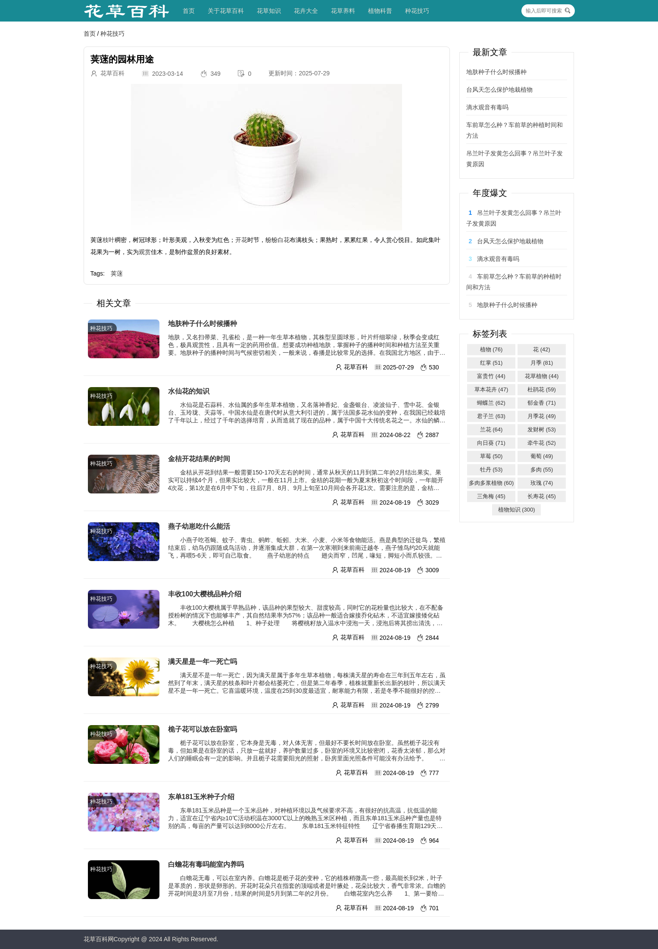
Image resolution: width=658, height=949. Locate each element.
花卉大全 (306, 10)
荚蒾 (117, 273)
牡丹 (491, 469)
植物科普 (380, 10)
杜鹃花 (541, 389)
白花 (284, 239)
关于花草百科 (226, 10)
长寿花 (541, 496)
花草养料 (343, 10)
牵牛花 (541, 443)
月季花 (541, 416)
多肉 (541, 469)
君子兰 (491, 416)
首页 (189, 10)
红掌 (491, 363)
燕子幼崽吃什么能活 (199, 526)
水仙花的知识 (188, 391)
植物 (491, 349)
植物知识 (516, 509)
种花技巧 (417, 10)
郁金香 (541, 403)
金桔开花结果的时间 (199, 458)
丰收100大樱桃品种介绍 (205, 594)
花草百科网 (99, 939)
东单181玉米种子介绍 (201, 796)
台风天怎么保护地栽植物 (499, 89)
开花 (241, 239)
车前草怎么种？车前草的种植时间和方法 (514, 130)
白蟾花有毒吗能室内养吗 (206, 864)
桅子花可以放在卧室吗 (202, 729)
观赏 (145, 251)
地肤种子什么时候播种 (202, 323)
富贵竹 (491, 376)
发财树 (541, 429)
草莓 (491, 456)
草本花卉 (491, 389)
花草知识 (269, 10)
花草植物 (542, 376)
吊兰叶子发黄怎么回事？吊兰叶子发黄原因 (514, 158)
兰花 (491, 429)
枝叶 (109, 239)
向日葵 (491, 443)
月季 (541, 363)
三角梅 (491, 496)
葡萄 (541, 456)
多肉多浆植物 (491, 483)
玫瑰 (541, 483)
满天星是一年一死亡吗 (202, 661)
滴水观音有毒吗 (487, 107)
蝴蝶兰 (491, 403)
